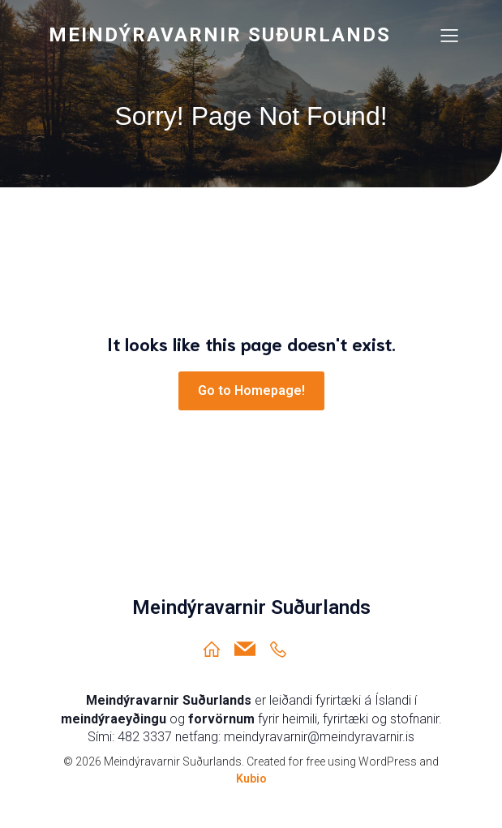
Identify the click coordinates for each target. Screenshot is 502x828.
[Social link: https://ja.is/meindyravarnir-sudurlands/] (284, 648)
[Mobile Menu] (450, 35)
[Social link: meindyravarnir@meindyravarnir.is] (251, 648)
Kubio (251, 778)
